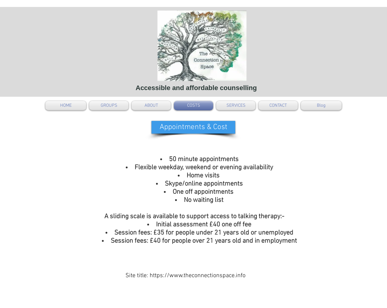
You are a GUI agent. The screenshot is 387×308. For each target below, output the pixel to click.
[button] (193, 127)
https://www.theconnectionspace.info (198, 275)
